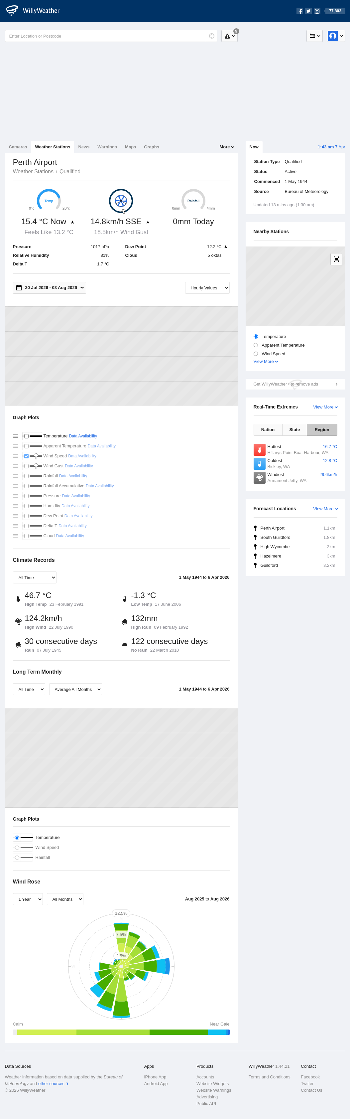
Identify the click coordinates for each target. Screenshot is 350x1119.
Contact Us (311, 1090)
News (83, 146)
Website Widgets (212, 1083)
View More (264, 361)
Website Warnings (213, 1090)
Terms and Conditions (270, 1076)
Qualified (69, 171)
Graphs (151, 146)
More (224, 146)
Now (254, 146)
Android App (156, 1083)
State (294, 429)
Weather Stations (52, 146)
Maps (130, 146)
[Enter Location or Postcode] (111, 36)
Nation (268, 429)
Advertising (207, 1096)
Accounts (205, 1076)
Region (322, 429)
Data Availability (83, 436)
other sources (51, 1083)
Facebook (310, 1076)
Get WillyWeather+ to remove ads (286, 384)
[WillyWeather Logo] (36, 11)
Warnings (107, 146)
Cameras (18, 146)
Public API (206, 1103)
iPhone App (155, 1076)
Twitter (307, 1083)
